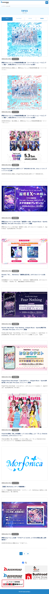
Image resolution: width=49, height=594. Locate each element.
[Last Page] (28, 553)
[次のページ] (24, 553)
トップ (3, 6)
